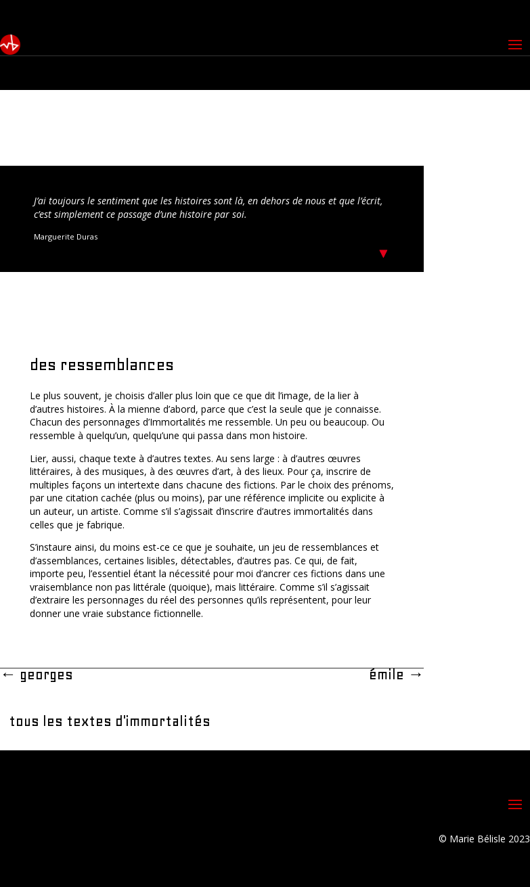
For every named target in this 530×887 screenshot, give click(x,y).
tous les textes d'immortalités (110, 721)
